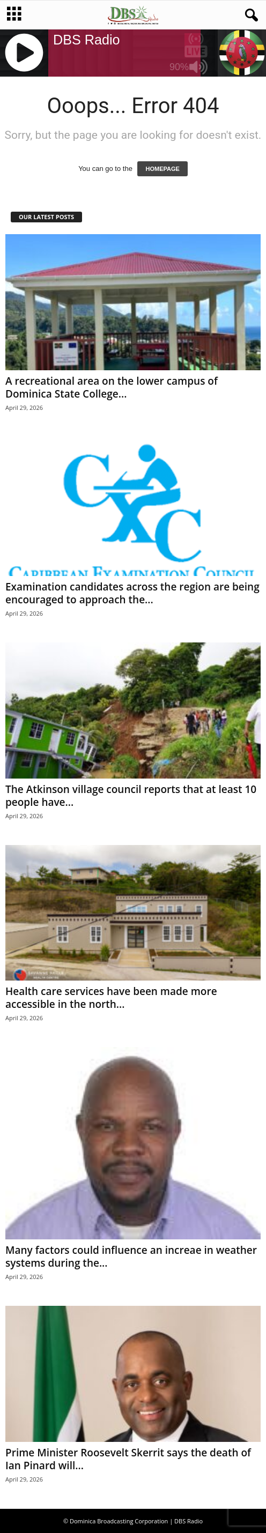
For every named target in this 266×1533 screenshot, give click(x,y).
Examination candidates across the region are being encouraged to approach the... (132, 593)
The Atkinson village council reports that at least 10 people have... (130, 795)
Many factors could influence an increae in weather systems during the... (131, 1256)
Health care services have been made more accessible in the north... (111, 997)
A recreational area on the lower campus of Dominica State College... (111, 387)
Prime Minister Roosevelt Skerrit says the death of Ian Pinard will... (128, 1459)
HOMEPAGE (162, 169)
